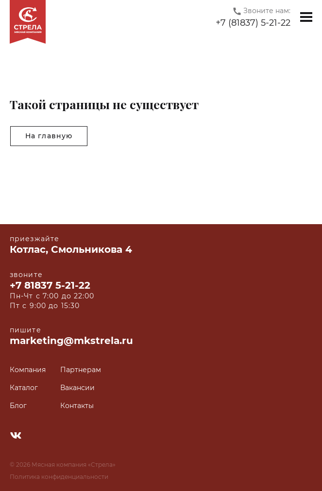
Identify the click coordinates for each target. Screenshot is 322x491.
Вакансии (77, 388)
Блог (18, 406)
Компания (28, 370)
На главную (48, 135)
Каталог (24, 388)
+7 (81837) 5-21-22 (253, 23)
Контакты (77, 406)
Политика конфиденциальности (59, 476)
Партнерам (80, 370)
